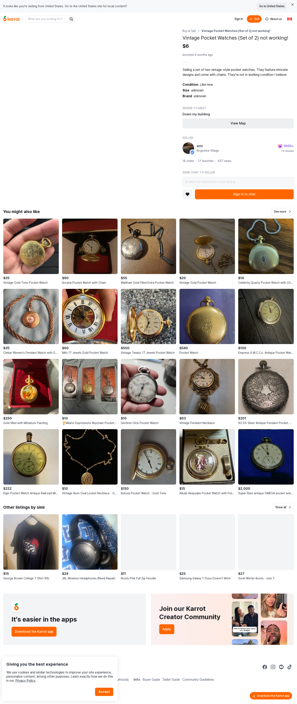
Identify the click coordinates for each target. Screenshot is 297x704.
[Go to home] (11, 19)
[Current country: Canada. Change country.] (289, 19)
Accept (106, 683)
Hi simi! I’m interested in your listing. (238, 182)
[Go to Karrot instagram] (273, 666)
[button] (282, 211)
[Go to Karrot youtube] (281, 666)
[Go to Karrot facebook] (264, 666)
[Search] (71, 19)
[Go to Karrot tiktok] (289, 666)
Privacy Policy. (55, 672)
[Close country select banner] (292, 4)
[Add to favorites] (187, 194)
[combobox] (46, 19)
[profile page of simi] (188, 148)
